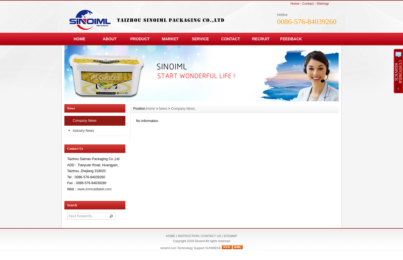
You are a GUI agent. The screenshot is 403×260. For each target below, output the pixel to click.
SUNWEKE (213, 248)
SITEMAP (230, 236)
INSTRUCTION (188, 236)
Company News (85, 121)
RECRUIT (261, 39)
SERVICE (200, 39)
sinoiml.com (168, 248)
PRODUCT (139, 39)
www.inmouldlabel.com (94, 189)
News (163, 109)
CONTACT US (211, 236)
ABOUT (110, 39)
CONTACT (230, 39)
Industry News (83, 131)
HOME (79, 39)
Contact (308, 4)
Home (294, 4)
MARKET (170, 39)
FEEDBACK (291, 39)
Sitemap (323, 4)
